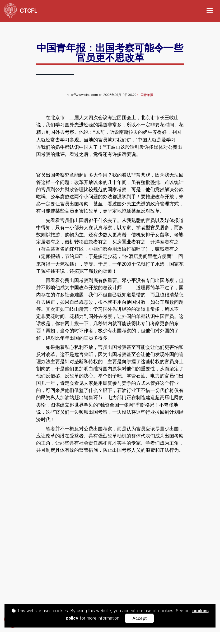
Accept (139, 618)
